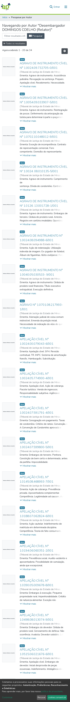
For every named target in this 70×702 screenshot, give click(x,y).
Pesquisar (36, 36)
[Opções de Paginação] (64, 51)
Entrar (57, 7)
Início (4, 17)
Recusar (41, 697)
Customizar (7, 697)
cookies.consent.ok (57, 697)
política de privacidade (52, 691)
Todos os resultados (14, 43)
